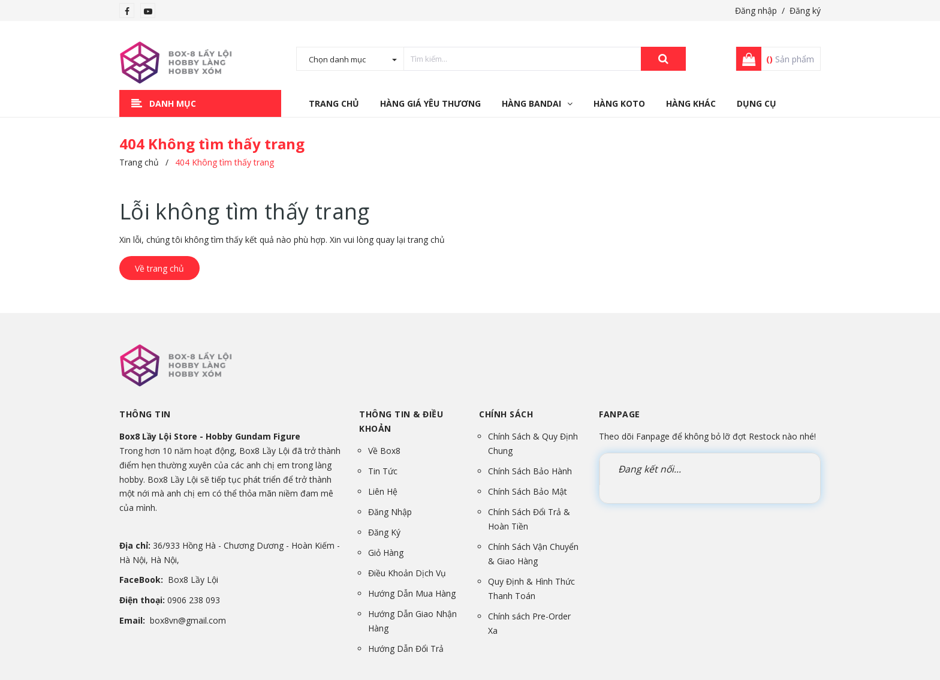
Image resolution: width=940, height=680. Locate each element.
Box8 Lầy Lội (193, 579)
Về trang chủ (159, 268)
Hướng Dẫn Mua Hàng (412, 593)
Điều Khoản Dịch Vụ (407, 573)
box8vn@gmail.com (188, 620)
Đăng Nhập (390, 511)
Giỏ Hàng (385, 552)
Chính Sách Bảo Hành (530, 471)
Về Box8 (384, 450)
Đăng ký (805, 10)
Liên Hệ (382, 491)
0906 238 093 (193, 600)
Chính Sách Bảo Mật (527, 491)
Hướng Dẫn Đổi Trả (406, 648)
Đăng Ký (384, 532)
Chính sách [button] (506, 414)
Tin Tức (382, 471)
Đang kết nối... (649, 469)
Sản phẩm (790, 59)
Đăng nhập (756, 10)
